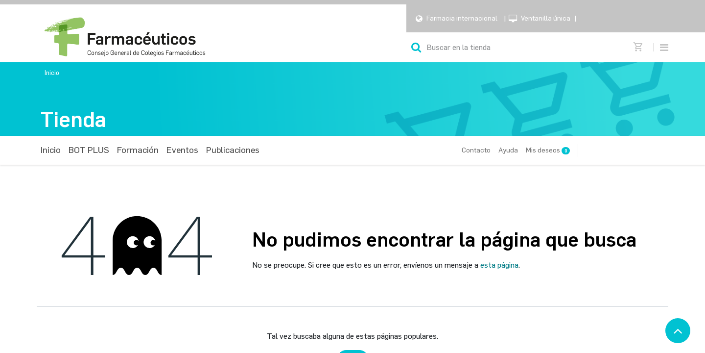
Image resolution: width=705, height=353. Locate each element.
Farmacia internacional (461, 18)
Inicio (52, 72)
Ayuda (508, 150)
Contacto (476, 150)
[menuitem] (51, 150)
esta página (499, 265)
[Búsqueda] (416, 47)
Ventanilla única (545, 18)
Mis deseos (548, 150)
